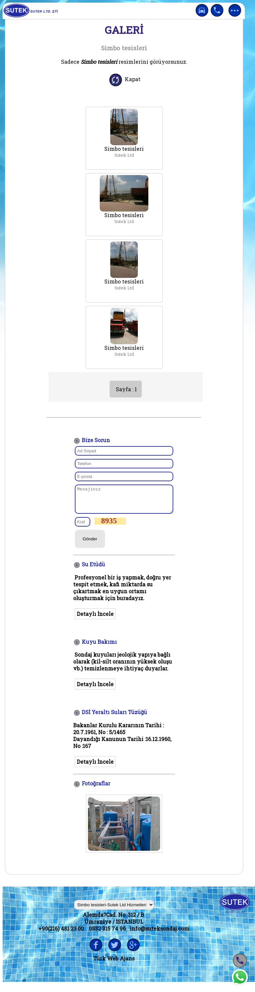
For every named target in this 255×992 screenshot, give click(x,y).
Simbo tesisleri (124, 148)
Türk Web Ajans (114, 963)
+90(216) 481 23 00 (61, 933)
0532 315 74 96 (107, 933)
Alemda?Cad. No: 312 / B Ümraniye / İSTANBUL (114, 923)
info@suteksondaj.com (159, 933)
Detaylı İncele (95, 618)
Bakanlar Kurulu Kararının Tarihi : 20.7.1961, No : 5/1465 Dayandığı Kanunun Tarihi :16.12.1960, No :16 (122, 740)
